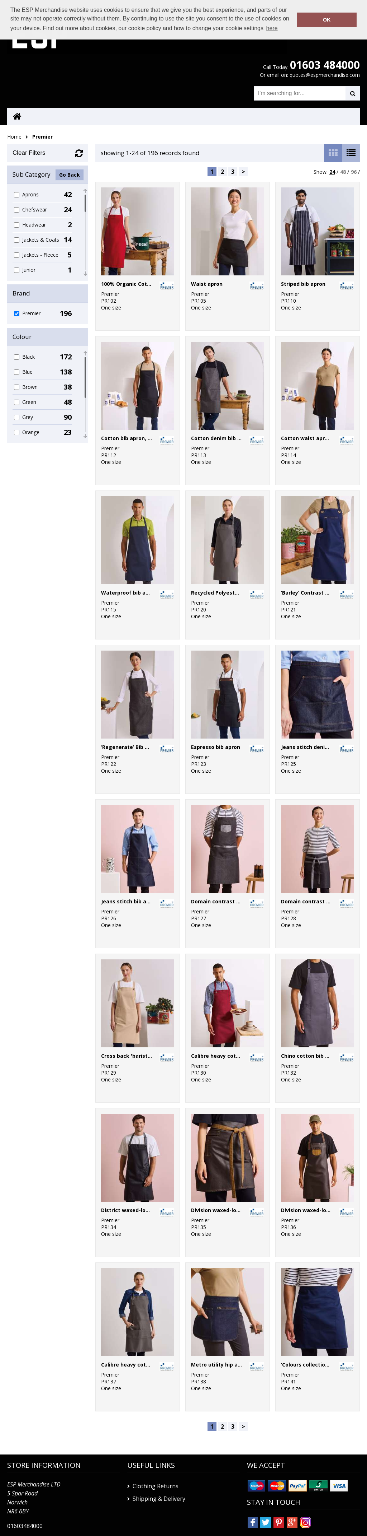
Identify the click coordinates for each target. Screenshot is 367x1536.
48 (343, 171)
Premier (42, 136)
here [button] (272, 28)
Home (14, 136)
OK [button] (327, 20)
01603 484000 (325, 64)
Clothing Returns (155, 1486)
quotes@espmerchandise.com (325, 74)
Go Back (69, 174)
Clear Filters (29, 152)
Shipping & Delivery (159, 1499)
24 (332, 171)
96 (354, 171)
